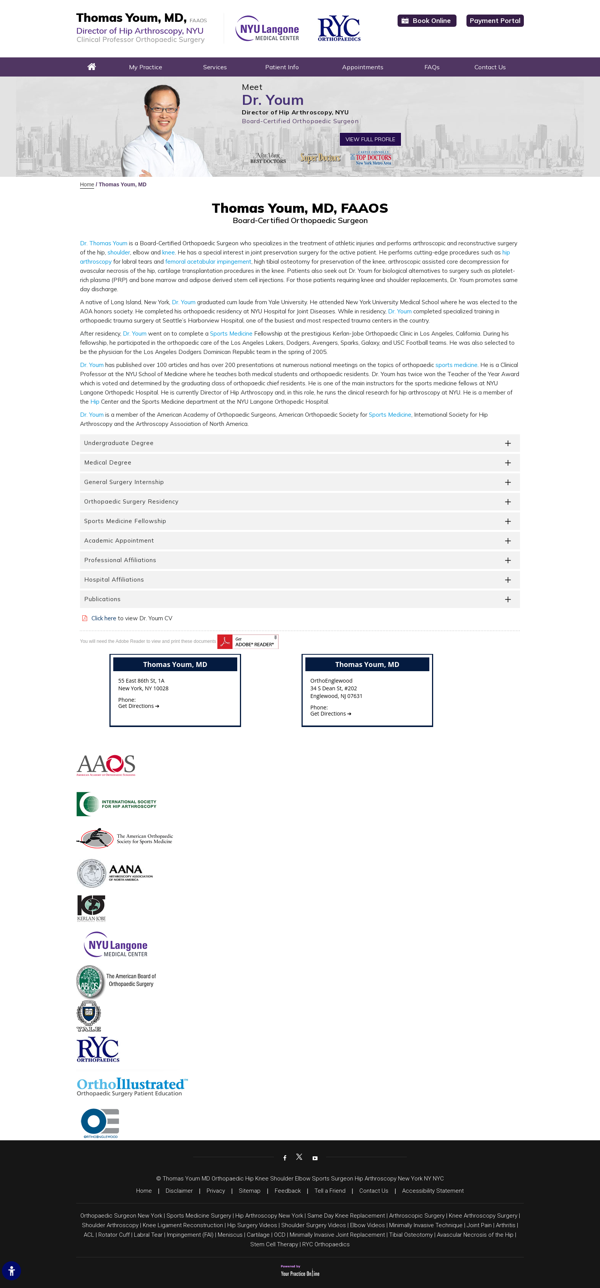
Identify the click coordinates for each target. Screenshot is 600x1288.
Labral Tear (148, 1234)
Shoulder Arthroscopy (110, 1225)
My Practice (145, 67)
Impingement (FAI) (190, 1234)
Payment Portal (495, 20)
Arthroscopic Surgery (417, 1215)
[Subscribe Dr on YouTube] (314, 1157)
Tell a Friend (330, 1190)
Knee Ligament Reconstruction (183, 1225)
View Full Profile (370, 139)
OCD (279, 1234)
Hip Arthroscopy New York (269, 1215)
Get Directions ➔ (139, 705)
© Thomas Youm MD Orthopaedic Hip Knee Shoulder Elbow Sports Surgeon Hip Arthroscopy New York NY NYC (300, 1178)
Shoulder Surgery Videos (313, 1225)
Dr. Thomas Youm (103, 243)
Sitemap (250, 1190)
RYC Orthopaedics (326, 1244)
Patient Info (282, 67)
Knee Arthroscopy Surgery (483, 1215)
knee (168, 252)
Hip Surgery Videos (252, 1225)
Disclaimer (179, 1190)
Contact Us (490, 67)
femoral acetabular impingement (208, 261)
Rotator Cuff (114, 1234)
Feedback (288, 1190)
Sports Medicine (231, 333)
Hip (94, 401)
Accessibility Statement (433, 1190)
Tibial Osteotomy (411, 1234)
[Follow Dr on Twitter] (299, 1157)
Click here (103, 618)
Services (215, 67)
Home (92, 67)
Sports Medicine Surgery (198, 1215)
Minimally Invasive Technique (426, 1225)
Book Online (432, 20)
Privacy (216, 1190)
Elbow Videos (367, 1225)
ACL (89, 1234)
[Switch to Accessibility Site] (11, 1270)
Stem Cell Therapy (274, 1244)
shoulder (119, 252)
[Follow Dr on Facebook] (284, 1157)
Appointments (362, 67)
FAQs (432, 67)
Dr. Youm (184, 302)
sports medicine (456, 364)
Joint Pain (479, 1225)
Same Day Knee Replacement (346, 1215)
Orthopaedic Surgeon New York (121, 1215)
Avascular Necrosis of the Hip (475, 1234)
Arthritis (505, 1225)
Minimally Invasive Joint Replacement (337, 1234)
